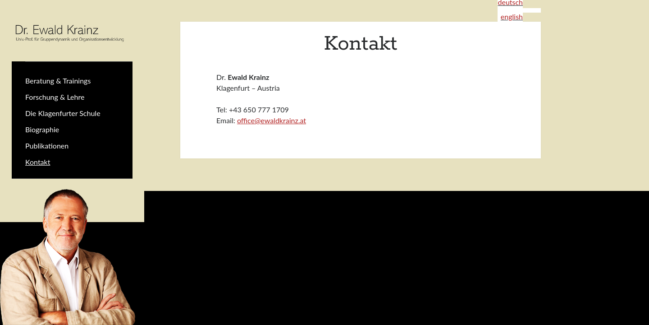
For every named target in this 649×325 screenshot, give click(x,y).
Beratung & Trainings (58, 80)
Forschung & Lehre (54, 97)
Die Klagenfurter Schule (63, 113)
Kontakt (37, 162)
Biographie (42, 129)
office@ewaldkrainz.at (271, 120)
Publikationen (47, 145)
